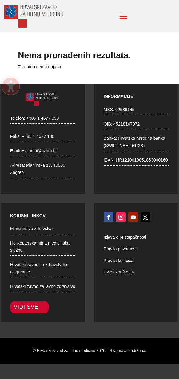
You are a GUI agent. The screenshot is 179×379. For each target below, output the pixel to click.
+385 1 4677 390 (42, 118)
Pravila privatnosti (121, 248)
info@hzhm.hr (43, 150)
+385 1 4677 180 (38, 136)
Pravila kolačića (118, 260)
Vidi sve (26, 307)
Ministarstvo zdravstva (31, 228)
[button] (123, 16)
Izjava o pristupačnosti (125, 237)
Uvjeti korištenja (119, 271)
